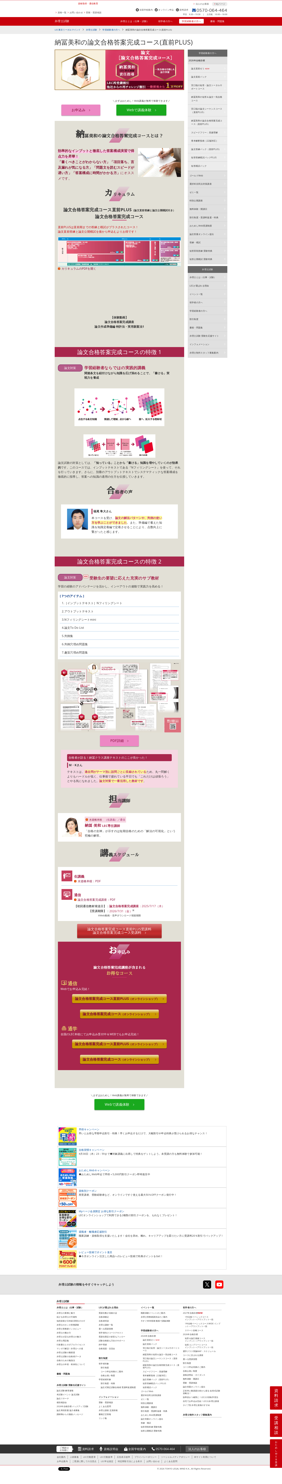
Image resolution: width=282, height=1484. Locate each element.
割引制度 (194, 319)
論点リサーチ (63, 1399)
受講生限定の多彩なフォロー (112, 1337)
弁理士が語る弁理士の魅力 (69, 1337)
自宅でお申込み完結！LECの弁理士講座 (201, 1402)
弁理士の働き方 (64, 1333)
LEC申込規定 (107, 1462)
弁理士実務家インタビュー (69, 1329)
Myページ (220, 4)
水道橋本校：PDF (89, 881)
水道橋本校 (95, 819)
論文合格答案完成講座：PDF (96, 900)
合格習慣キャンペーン (91, 1150)
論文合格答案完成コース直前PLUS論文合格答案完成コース (119, 931)
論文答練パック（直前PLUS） (206, 149)
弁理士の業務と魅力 (66, 1313)
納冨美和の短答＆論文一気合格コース (206, 98)
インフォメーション (200, 344)
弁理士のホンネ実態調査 (68, 1325)
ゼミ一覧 (194, 192)
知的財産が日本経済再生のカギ (71, 1321)
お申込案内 (62, 1462)
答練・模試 (195, 242)
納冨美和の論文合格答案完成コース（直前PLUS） (206, 122)
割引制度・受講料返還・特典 (204, 217)
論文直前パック (199, 76)
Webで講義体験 (139, 110)
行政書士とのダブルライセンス (71, 1345)
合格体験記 (104, 1317)
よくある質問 (105, 1407)
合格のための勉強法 (66, 1361)
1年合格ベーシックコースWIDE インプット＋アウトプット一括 (202, 1325)
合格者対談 (104, 1321)
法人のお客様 (202, 4)
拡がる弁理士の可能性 (67, 1317)
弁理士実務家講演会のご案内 (154, 1317)
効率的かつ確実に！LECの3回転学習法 (200, 1398)
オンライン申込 (166, 9)
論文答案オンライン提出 (202, 234)
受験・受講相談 (93, 12)
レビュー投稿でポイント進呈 (95, 1253)
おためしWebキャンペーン (94, 1171)
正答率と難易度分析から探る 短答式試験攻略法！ (201, 1392)
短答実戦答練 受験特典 (201, 250)
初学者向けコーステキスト (111, 1333)
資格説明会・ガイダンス (194, 1375)
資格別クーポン (88, 1191)
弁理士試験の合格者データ (69, 1357)
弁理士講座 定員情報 (108, 1411)
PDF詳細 (117, 740)
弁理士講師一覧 (106, 1325)
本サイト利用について (205, 1457)
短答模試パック (199, 165)
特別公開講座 (196, 200)
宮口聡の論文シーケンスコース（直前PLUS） (206, 110)
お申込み (78, 110)
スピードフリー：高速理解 (204, 132)
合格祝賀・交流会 (107, 1349)
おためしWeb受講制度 (201, 225)
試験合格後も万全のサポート (112, 1341)
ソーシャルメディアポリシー (175, 1457)
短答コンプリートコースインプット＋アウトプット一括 (199, 1346)
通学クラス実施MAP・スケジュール (199, 1352)
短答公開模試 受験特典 (201, 259)
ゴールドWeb (196, 175)
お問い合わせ (76, 12)
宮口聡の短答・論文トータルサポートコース (206, 87)
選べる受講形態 (106, 1329)
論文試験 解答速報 (65, 1391)
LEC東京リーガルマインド (68, 29)
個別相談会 (62, 1403)
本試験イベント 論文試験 (68, 1395)
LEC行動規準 (106, 1457)
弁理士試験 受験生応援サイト (204, 335)
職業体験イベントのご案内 (153, 1313)
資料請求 (183, 9)
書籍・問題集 (217, 21)
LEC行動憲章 (89, 1457)
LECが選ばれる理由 (199, 285)
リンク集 (103, 1419)
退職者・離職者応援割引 (93, 1232)
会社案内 (61, 1457)
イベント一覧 (196, 294)
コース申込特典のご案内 (194, 1367)
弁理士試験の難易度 (66, 1353)
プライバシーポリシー (146, 1457)
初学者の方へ (165, 21)
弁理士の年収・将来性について (71, 1365)
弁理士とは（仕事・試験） (134, 21)
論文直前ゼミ (200, 68)
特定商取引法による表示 (130, 1462)
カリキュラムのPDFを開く (79, 269)
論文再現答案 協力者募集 (68, 1411)
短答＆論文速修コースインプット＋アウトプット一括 (199, 1340)
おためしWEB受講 (276, 1453)
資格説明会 (111, 1450)
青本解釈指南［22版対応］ (204, 140)
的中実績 (103, 1345)
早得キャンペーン (89, 1130)
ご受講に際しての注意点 (84, 1462)
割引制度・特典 (108, 1384)
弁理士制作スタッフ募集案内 (204, 352)
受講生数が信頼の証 (108, 1313)
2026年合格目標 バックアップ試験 (72, 1407)
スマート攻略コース (194, 1331)
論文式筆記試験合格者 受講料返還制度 (118, 1388)
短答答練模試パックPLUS (204, 157)
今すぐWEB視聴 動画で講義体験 (155, 1321)
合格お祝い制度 (190, 1371)
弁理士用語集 (63, 1341)
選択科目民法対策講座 (201, 183)
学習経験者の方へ (191, 21)
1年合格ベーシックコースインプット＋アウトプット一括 (199, 1318)
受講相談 (276, 1425)
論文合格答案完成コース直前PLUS (117, 999)
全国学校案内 (146, 9)
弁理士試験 (62, 21)
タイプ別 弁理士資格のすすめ (196, 1406)
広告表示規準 (123, 1457)
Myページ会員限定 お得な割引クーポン (101, 1212)
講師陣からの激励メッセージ (70, 1415)
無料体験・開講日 (198, 209)
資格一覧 (62, 12)
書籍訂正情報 (105, 1415)
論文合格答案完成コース (117, 1014)
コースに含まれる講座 (193, 1355)
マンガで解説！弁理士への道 (70, 1349)
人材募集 (74, 1457)
